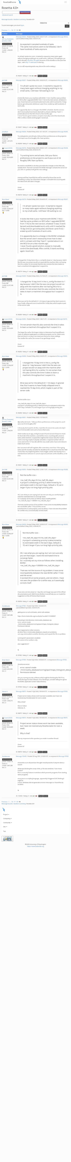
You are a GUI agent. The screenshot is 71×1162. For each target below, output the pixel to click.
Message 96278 (21, 148)
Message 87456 (62, 691)
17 (14, 30)
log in (22, 25)
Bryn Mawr (5, 199)
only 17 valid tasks (31, 62)
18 (17, 30)
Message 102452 (21, 756)
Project (6, 814)
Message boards (7, 19)
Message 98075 (21, 691)
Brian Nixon (6, 660)
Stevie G (5, 691)
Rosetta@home (9, 2)
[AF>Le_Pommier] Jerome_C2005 (7, 40)
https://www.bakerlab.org (35, 846)
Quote (45, 76)
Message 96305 (21, 469)
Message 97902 (21, 606)
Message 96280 (21, 276)
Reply (40, 76)
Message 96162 (63, 37)
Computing (7, 818)
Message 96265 (21, 37)
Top (4, 831)
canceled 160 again (33, 60)
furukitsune (6, 606)
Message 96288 (21, 356)
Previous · (5, 30)
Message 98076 (21, 718)
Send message (7, 44)
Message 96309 (21, 524)
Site (5, 827)
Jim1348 (4, 80)
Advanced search (7, 15)
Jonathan (5, 132)
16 (12, 30)
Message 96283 (21, 319)
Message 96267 (21, 80)
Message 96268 (21, 132)
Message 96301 (21, 417)
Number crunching (20, 19)
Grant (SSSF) (8, 148)
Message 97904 (21, 660)
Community (7, 823)
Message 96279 (21, 199)
